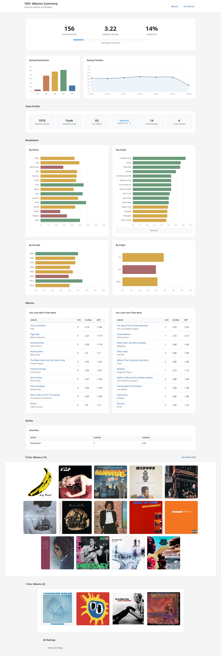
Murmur (121, 403)
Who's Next (122, 351)
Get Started (188, 6)
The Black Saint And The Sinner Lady (47, 360)
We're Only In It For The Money (45, 394)
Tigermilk (34, 334)
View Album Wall (188, 457)
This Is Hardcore (38, 325)
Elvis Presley (36, 377)
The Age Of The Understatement (132, 325)
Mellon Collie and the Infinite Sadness (135, 377)
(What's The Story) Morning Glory (133, 360)
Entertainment (37, 342)
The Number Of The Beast (129, 386)
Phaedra (121, 368)
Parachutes (122, 394)
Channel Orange (38, 368)
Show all (153, 230)
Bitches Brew (36, 351)
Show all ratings (55, 647)
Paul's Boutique (37, 386)
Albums (174, 6)
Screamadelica (124, 334)
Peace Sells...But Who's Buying (131, 342)
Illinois (33, 403)
